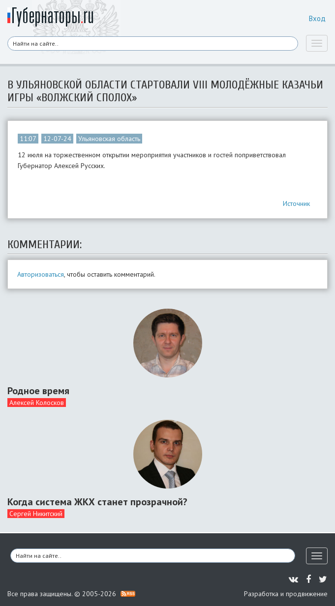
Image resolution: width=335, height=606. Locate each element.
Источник (296, 203)
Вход (317, 18)
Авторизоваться (40, 274)
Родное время (38, 391)
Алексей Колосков (36, 402)
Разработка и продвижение (286, 593)
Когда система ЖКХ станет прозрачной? (97, 502)
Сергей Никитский (35, 513)
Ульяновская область (109, 138)
